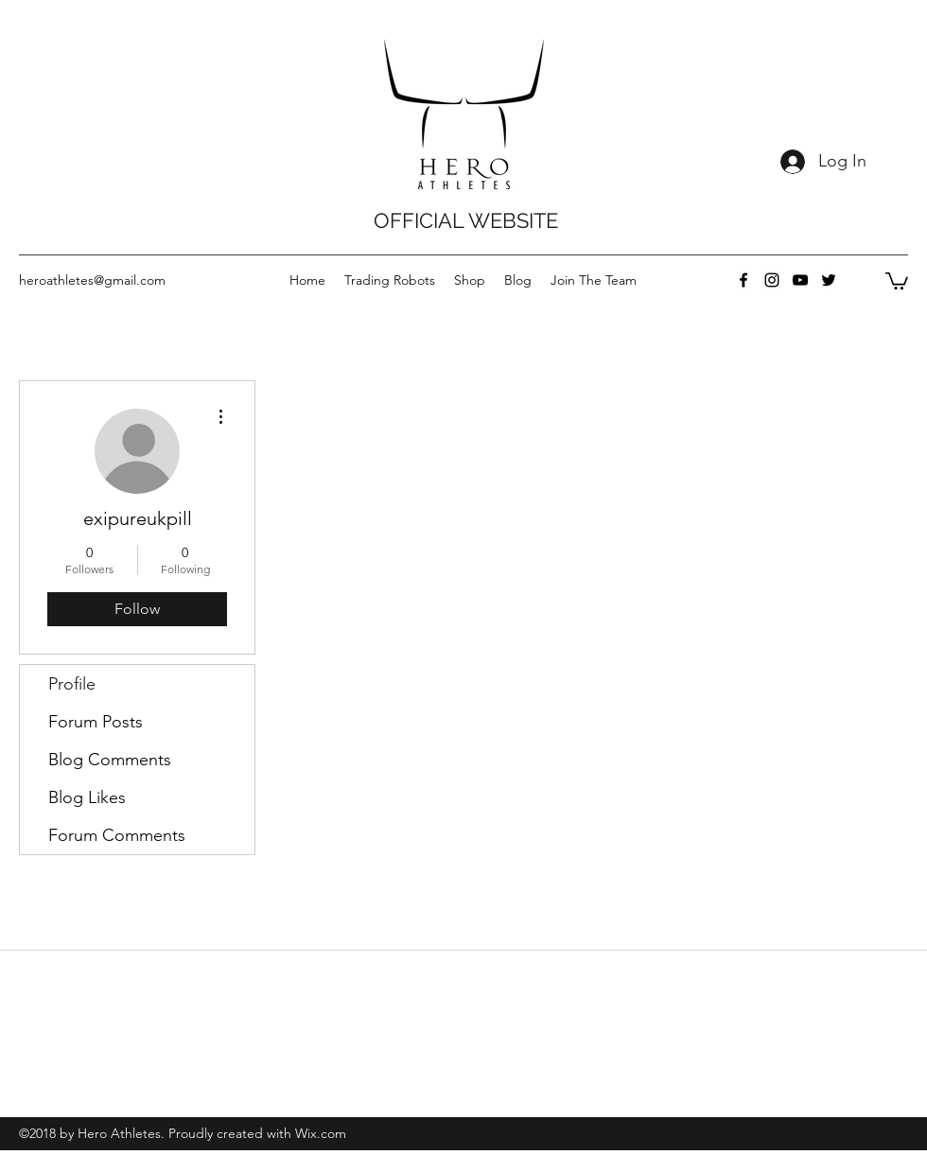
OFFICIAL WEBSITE (466, 220)
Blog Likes (87, 797)
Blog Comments (109, 759)
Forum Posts (95, 721)
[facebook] (743, 280)
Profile (72, 684)
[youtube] (800, 280)
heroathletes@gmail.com (92, 280)
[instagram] (771, 280)
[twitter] (828, 280)
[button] (896, 280)
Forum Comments (116, 835)
